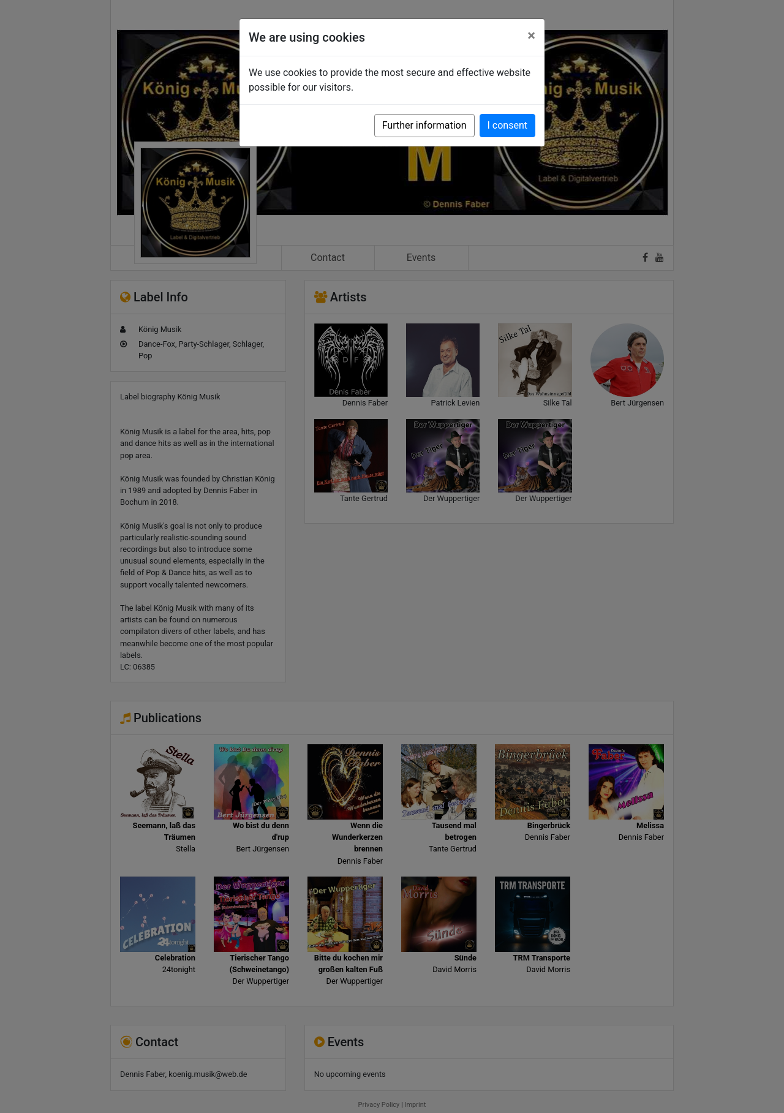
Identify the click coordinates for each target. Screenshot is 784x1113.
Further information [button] (424, 125)
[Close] (531, 35)
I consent (507, 125)
